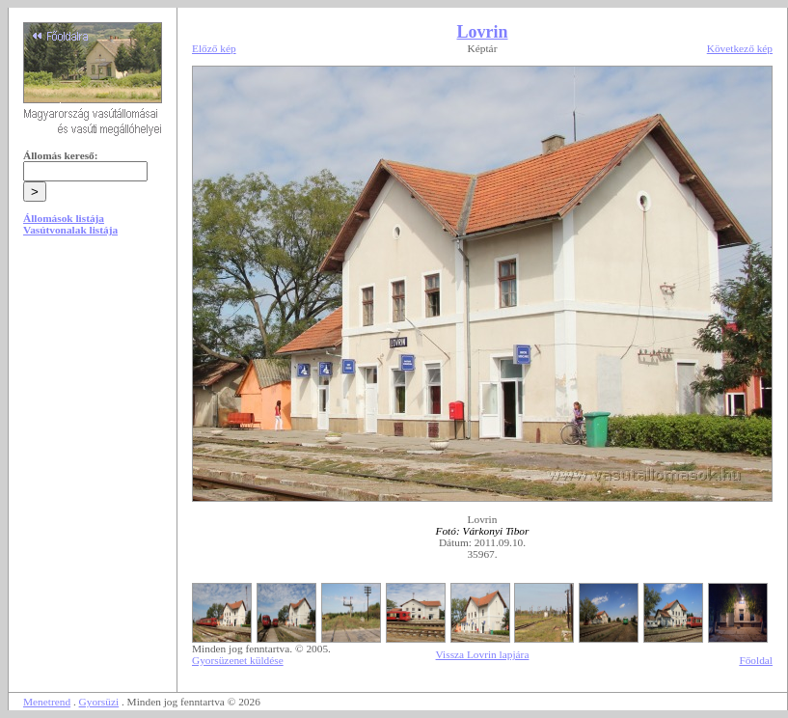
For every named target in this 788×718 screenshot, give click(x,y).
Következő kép (740, 48)
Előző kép (214, 48)
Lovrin (481, 31)
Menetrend (46, 701)
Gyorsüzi (99, 701)
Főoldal (756, 660)
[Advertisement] (92, 397)
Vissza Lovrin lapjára (483, 654)
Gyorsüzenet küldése (238, 660)
